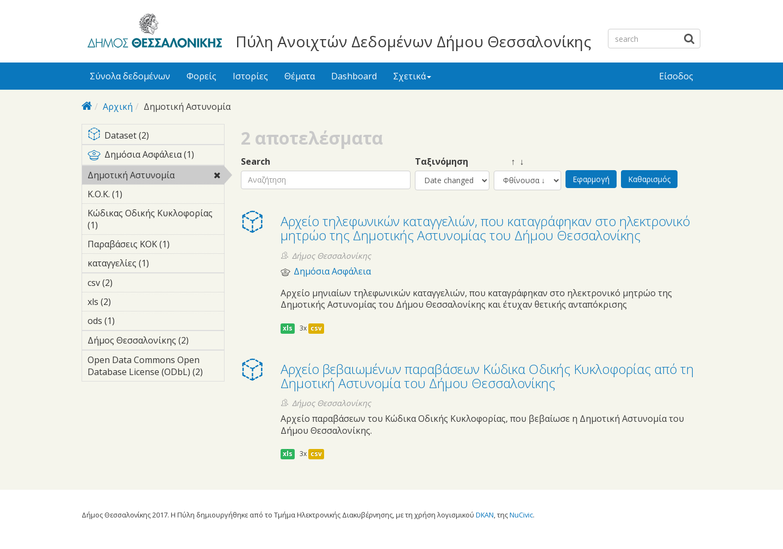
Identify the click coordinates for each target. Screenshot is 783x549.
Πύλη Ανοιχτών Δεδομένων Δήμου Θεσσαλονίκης (413, 41)
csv (316, 328)
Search (255, 161)
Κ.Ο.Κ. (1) (139, 194)
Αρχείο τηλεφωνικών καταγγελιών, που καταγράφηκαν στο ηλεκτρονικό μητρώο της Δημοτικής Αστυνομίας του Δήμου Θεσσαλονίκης (485, 228)
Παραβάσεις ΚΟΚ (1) (156, 245)
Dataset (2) (156, 136)
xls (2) (128, 302)
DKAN (485, 515)
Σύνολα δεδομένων (130, 76)
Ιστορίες (250, 76)
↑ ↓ (509, 161)
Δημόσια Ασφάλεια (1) (156, 156)
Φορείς (201, 76)
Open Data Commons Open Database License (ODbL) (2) (156, 367)
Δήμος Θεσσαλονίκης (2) (156, 342)
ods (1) (132, 321)
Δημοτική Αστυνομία (156, 176)
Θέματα (299, 76)
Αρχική (118, 107)
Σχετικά (412, 76)
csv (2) (129, 283)
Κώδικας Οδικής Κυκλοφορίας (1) (156, 220)
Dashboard (354, 76)
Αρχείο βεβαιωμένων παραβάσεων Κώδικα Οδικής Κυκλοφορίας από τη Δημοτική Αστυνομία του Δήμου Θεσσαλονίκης (487, 376)
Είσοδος (676, 76)
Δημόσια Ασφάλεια (332, 271)
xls (288, 328)
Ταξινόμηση (441, 161)
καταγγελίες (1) (156, 264)
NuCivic (521, 515)
